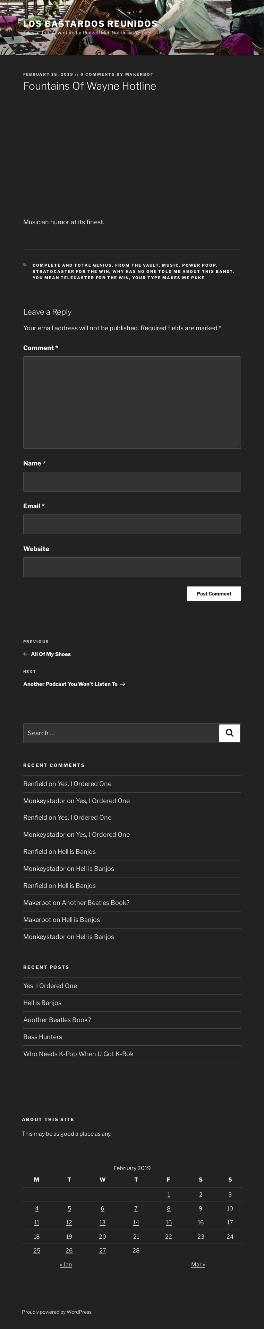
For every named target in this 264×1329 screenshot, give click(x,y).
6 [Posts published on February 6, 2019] (102, 1208)
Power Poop (199, 265)
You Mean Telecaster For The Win (81, 277)
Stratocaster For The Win (71, 271)
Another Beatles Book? (95, 902)
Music (170, 265)
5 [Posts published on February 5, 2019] (69, 1208)
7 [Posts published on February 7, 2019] (136, 1208)
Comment (40, 347)
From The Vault (137, 265)
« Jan (66, 1264)
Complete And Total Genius (72, 265)
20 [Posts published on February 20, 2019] (102, 1236)
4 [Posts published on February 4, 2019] (37, 1208)
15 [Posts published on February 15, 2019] (169, 1222)
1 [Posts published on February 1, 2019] (169, 1194)
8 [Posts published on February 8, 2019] (169, 1208)
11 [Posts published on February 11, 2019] (36, 1222)
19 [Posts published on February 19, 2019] (69, 1236)
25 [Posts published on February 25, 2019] (36, 1250)
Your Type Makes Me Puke (168, 277)
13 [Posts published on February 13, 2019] (102, 1222)
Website (36, 548)
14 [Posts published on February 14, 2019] (136, 1222)
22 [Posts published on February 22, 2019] (168, 1236)
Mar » (198, 1264)
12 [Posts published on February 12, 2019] (69, 1222)
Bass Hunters (42, 1036)
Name (34, 463)
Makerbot (139, 74)
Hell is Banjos (77, 851)
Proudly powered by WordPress (57, 1312)
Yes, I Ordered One (84, 783)
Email (34, 506)
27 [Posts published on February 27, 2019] (102, 1250)
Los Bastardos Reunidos (90, 24)
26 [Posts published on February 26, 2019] (69, 1250)
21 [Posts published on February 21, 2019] (136, 1236)
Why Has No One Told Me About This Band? (172, 271)
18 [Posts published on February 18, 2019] (37, 1236)
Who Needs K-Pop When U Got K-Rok (78, 1053)
